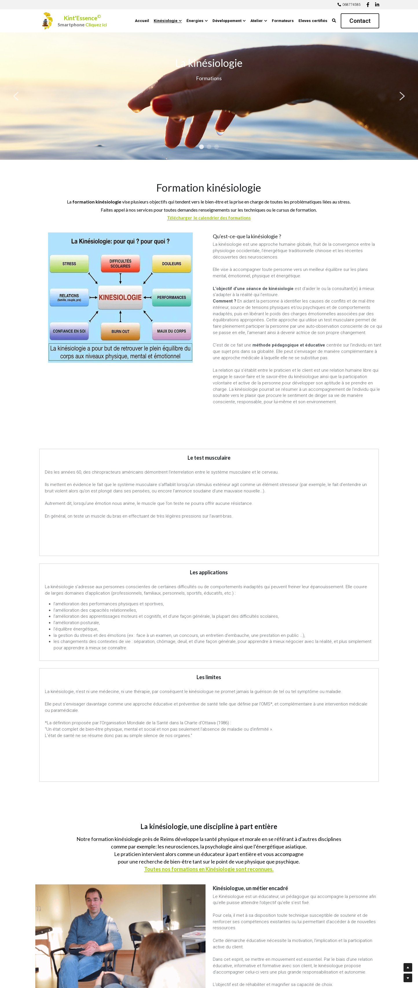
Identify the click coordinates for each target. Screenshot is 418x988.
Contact (360, 20)
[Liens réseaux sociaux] (367, 4)
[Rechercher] (334, 21)
